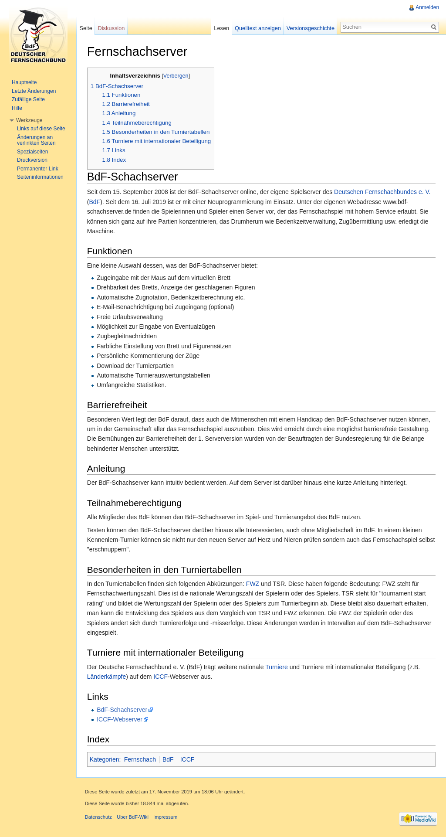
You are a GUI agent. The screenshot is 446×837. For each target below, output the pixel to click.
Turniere (277, 666)
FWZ (253, 583)
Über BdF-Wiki (133, 817)
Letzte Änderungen (34, 91)
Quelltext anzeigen (258, 28)
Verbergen (176, 76)
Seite (86, 28)
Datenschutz (98, 817)
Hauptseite (24, 82)
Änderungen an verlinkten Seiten (36, 140)
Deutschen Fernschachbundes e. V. (382, 192)
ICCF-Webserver (120, 719)
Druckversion (32, 160)
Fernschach (140, 759)
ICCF (161, 676)
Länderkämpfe (107, 676)
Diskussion (111, 28)
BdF (95, 201)
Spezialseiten (32, 152)
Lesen (221, 28)
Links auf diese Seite (41, 129)
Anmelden (427, 7)
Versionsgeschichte (310, 28)
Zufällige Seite (28, 99)
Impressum (166, 817)
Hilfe (17, 108)
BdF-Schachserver (122, 709)
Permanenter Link (37, 169)
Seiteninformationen (40, 177)
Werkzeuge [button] (29, 120)
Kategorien (105, 759)
